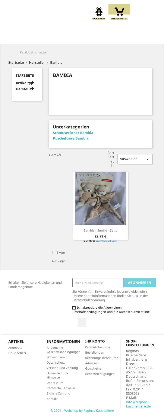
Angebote (15, 347)
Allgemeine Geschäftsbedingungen (64, 349)
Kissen (105, 38)
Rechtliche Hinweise (61, 388)
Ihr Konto (95, 341)
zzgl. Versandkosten (106, 240)
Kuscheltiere (79, 38)
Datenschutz (56, 362)
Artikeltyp (24, 83)
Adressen (92, 363)
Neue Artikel (17, 353)
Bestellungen (94, 352)
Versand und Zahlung (62, 368)
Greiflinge (130, 38)
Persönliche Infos (97, 347)
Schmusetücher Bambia (73, 132)
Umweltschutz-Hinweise (57, 375)
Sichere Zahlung (58, 393)
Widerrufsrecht (58, 357)
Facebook (82, 322)
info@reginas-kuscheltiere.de (138, 404)
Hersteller (24, 89)
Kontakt (52, 399)
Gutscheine (93, 368)
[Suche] (39, 52)
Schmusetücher (82, 43)
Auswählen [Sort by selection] (135, 159)
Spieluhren (115, 43)
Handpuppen (49, 43)
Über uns (51, 38)
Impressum (55, 383)
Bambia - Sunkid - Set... (100, 230)
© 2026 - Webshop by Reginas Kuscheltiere (82, 410)
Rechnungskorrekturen (101, 358)
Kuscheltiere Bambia (71, 138)
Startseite (25, 75)
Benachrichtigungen (100, 374)
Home (29, 38)
